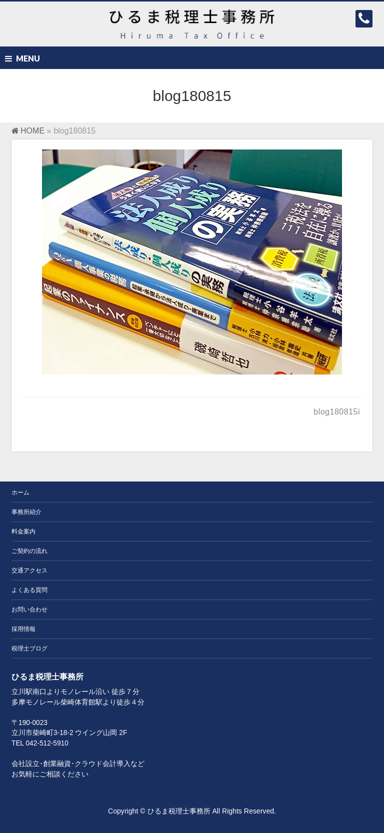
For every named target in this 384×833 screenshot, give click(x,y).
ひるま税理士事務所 (179, 811)
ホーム (21, 492)
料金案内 (24, 531)
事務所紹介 (27, 512)
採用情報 (24, 629)
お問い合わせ (30, 609)
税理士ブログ (30, 648)
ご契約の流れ (30, 551)
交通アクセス (30, 570)
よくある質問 (30, 590)
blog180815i (337, 412)
